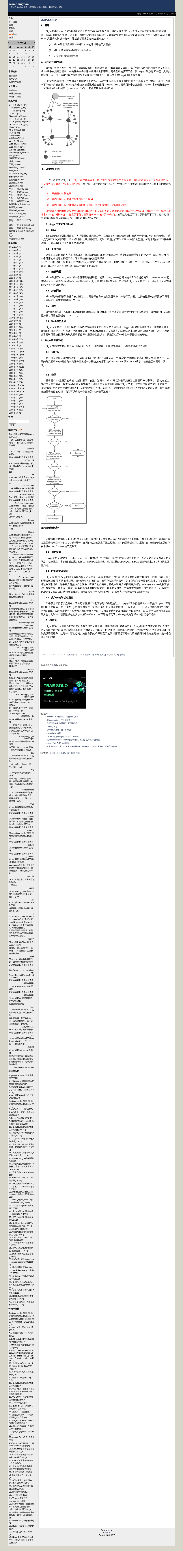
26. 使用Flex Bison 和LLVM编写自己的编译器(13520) (21, 1224)
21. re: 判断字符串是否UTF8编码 (21, 774)
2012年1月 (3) (15, 278)
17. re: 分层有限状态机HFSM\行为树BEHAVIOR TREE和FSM (21, 702)
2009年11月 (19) (16, 351)
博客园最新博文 (63, 753)
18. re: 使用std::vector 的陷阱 (21, 720)
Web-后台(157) (15, 144)
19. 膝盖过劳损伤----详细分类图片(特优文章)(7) (21, 1416)
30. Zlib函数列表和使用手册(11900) (21, 1243)
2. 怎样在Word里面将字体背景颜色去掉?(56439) (21, 1082)
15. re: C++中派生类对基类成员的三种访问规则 (21, 654)
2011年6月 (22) (16, 299)
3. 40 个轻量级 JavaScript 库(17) (21, 1323)
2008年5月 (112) (16, 407)
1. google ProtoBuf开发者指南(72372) (21, 1076)
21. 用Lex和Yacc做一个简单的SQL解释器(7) (21, 1427)
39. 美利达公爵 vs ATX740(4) (20, 1533)
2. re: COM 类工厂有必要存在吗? (21, 452)
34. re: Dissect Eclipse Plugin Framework (21, 976)
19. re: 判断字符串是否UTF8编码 (21, 742)
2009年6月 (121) (16, 367)
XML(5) (12, 155)
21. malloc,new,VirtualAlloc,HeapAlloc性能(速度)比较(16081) (21, 1194)
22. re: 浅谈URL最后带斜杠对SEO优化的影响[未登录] (21, 793)
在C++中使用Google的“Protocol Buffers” (63, 737)
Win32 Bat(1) (15, 150)
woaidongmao (19, 4)
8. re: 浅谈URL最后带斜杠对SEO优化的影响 (21, 524)
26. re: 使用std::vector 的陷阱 (21, 849)
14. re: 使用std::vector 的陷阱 (21, 629)
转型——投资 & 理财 (18, 228)
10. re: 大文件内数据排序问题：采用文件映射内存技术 (21, 558)
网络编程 (121, 654)
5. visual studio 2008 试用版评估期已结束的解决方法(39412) (21, 1104)
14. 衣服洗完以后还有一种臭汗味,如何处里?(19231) (21, 1153)
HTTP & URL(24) (16, 119)
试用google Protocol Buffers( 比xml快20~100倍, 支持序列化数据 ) (73, 740)
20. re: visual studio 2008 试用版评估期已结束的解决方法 (21, 758)
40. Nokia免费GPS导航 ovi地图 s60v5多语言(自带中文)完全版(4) (21, 1540)
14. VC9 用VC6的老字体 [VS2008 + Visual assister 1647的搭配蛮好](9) (21, 1391)
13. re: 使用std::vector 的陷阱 (21, 604)
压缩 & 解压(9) (15, 213)
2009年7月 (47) (16, 364)
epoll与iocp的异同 (54, 733)
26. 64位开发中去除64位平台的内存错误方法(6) (21, 1456)
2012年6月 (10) (16, 262)
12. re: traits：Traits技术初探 (21, 594)
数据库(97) (14, 207)
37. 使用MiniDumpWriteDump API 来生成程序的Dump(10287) (21, 1285)
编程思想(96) (15, 158)
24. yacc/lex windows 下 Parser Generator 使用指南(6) (21, 1444)
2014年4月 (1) (15, 247)
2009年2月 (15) (16, 379)
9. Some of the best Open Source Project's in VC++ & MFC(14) (21, 1358)
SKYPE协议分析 (49, 20)
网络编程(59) (15, 210)
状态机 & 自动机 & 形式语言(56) (21, 232)
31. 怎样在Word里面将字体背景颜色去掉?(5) (21, 1487)
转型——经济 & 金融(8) (19, 225)
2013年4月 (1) (15, 250)
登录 (53, 665)
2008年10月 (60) (16, 391)
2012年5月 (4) (15, 265)
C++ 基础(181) (15, 107)
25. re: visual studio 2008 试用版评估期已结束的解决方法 (21, 836)
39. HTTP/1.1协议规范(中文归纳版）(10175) (21, 1297)
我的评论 (13, 79)
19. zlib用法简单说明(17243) (21, 1183)
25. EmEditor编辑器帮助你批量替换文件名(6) (21, 1450)
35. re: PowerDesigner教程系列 (21, 987)
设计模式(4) (14, 183)
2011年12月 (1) (16, 281)
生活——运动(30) (16, 198)
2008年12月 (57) (16, 385)
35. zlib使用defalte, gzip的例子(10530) (21, 1271)
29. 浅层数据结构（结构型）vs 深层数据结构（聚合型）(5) (21, 1475)
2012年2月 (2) (15, 275)
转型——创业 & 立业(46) (20, 219)
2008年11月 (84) (16, 388)
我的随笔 (13, 76)
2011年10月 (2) (16, 287)
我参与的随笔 (15, 82)
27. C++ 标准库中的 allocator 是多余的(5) (21, 1461)
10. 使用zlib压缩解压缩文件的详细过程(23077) (21, 1128)
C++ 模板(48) (15, 111)
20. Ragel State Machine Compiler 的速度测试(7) (21, 1421)
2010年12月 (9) (16, 318)
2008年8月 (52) (16, 397)
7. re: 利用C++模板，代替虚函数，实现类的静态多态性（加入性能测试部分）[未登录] (21, 510)
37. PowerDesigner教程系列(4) (21, 1521)
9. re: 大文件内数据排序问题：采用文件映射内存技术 (21, 536)
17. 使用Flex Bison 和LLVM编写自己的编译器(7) (21, 1407)
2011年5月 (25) (16, 302)
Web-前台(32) (15, 147)
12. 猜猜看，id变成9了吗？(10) (21, 1378)
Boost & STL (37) (16, 105)
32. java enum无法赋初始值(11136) (21, 1255)
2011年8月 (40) (16, 293)
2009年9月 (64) (16, 357)
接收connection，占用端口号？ (59, 720)
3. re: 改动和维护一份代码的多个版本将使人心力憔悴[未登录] (21, 466)
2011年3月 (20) (16, 308)
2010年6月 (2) (15, 330)
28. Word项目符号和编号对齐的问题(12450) (21, 1233)
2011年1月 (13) (16, 315)
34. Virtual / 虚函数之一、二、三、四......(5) (20, 1499)
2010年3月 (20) (16, 339)
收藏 (99, 654)
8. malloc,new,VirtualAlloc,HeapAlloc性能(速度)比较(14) (21, 1351)
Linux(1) (12, 127)
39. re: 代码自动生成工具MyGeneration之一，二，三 (21, 1039)
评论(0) (87, 654)
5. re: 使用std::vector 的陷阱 (21, 488)
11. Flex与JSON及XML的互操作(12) (21, 1373)
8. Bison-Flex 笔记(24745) (20, 1118)
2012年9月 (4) (15, 256)
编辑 (94, 654)
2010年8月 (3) (15, 324)
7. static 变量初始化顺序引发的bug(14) (21, 1346)
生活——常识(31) (16, 189)
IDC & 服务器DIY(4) (18, 121)
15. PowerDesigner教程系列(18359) (21, 1159)
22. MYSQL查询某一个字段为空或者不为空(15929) (21, 1201)
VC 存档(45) (14, 138)
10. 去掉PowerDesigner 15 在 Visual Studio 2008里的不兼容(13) (21, 1366)
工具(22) (13, 164)
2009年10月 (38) (16, 354)
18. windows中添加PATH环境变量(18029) (21, 1179)
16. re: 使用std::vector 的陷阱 (21, 673)
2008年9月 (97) (16, 394)
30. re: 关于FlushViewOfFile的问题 (21, 903)
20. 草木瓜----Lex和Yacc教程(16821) (21, 1187)
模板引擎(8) (14, 176)
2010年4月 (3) (15, 336)
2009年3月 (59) (16, 376)
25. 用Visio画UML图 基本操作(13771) (21, 1218)
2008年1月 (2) (15, 413)
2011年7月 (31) (16, 296)
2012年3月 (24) (16, 272)
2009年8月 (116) (16, 361)
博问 (73, 753)
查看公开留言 (15, 93)
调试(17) (13, 161)
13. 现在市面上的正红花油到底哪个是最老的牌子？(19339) (21, 1147)
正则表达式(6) (15, 216)
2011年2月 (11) (16, 311)
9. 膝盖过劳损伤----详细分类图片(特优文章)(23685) (21, 1122)
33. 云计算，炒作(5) (18, 1495)
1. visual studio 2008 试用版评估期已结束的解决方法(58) (21, 1314)
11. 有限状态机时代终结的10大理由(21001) (21, 1134)
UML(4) (12, 135)
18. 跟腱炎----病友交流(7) (20, 1411)
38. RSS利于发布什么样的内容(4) (21, 1527)
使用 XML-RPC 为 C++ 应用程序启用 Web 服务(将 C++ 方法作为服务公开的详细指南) (82, 746)
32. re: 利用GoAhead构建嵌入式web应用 (21, 943)
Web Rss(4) (14, 141)
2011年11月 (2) (16, 284)
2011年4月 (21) (16, 305)
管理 (11, 37)
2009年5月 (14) (16, 370)
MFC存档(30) (15, 130)
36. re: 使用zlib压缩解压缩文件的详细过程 (21, 999)
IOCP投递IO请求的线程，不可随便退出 (63, 723)
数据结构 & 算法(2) (17, 204)
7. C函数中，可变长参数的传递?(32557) (22, 1113)
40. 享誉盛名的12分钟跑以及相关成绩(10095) (21, 1303)
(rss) (26, 105)
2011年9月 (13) (16, 290)
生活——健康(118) (17, 195)
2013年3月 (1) (15, 253)
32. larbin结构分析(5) (18, 1492)
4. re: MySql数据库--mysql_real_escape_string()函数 (21, 478)
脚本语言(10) (15, 167)
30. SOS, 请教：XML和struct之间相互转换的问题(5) (22, 1481)
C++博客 (13, 22)
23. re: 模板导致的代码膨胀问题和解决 (21, 808)
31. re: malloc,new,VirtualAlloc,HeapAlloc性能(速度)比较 (22, 917)
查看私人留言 (15, 96)
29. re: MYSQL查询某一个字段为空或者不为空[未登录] (21, 892)
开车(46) (13, 170)
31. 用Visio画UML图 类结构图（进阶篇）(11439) (21, 1249)
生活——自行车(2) (17, 201)
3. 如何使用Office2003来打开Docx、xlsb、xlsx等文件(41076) (21, 1090)
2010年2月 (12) (16, 342)
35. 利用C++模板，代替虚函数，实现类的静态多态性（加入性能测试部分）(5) (21, 1507)
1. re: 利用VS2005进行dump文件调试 (21, 435)
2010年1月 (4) (15, 345)
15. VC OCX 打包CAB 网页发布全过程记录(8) (21, 1398)
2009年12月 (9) (16, 348)
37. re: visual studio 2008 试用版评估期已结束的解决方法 (21, 1012)
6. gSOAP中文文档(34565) (21, 1109)
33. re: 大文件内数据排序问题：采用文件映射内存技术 (21, 960)
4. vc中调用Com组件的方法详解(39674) (21, 1096)
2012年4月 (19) (16, 269)
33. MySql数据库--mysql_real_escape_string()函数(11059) (21, 1262)
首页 (11, 25)
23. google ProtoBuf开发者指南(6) (22, 1438)
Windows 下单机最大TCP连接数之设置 (62, 717)
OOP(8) (12, 133)
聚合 (15, 34)
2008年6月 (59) (16, 404)
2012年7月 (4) (15, 259)
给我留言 (13, 90)
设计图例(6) (14, 186)
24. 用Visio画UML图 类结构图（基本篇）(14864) (21, 1212)
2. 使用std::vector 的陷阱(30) (21, 1319)
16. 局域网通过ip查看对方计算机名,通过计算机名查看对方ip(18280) (21, 1166)
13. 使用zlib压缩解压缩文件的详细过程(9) (21, 1384)
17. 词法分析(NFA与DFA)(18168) (21, 1173)
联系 (11, 31)
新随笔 (12, 28)
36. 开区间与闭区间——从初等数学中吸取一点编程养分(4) (21, 1515)
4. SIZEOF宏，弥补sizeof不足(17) (21, 1328)
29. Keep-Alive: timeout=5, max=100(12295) (20, 1238)
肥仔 (70, 654)
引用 (104, 654)
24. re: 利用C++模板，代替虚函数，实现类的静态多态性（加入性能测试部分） (21, 821)
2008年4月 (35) (16, 410)
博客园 (52, 753)
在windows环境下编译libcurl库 (59, 730)
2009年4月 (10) (16, 373)
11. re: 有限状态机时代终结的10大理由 (21, 581)
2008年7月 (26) (16, 400)
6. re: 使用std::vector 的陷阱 (21, 497)
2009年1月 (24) (16, 382)
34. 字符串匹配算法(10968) (21, 1267)
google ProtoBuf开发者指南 (58, 743)
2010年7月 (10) (16, 327)
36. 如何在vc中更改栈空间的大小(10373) (21, 1277)
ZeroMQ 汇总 (52, 727)
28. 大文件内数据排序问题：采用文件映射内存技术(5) (21, 1467)
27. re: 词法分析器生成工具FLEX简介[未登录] (21, 860)
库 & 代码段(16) (16, 173)
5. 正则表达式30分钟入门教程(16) (21, 1334)
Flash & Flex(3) (15, 116)
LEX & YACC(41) (16, 124)
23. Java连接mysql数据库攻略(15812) (21, 1206)
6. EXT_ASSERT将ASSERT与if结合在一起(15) (21, 1340)
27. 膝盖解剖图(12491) (19, 1229)
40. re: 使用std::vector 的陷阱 (21, 1051)
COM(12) (13, 113)
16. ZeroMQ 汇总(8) (18, 1403)
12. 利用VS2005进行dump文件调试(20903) (21, 1140)
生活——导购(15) (16, 192)
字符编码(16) (15, 239)
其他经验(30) (15, 180)
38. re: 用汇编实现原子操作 (21, 1029)
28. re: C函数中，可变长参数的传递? (22, 880)
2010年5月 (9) (15, 333)
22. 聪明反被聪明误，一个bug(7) (21, 1433)
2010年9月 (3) (15, 321)
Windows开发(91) (17, 152)
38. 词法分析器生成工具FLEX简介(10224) (21, 1291)
